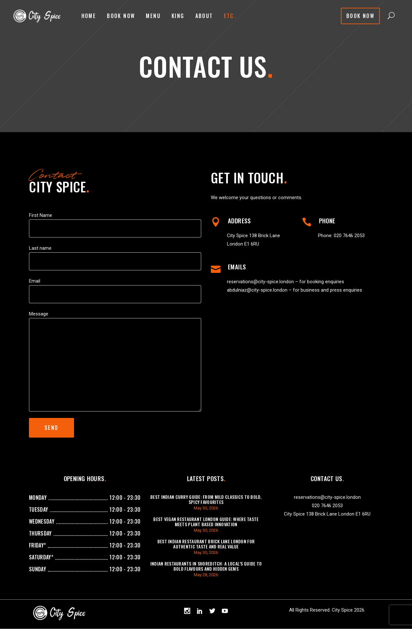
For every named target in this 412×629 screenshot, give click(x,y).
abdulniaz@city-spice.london (257, 290)
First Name (40, 215)
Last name (40, 248)
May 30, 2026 (206, 508)
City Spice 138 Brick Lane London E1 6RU (327, 514)
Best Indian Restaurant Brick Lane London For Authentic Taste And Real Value (206, 544)
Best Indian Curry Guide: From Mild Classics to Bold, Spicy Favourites (206, 499)
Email (34, 281)
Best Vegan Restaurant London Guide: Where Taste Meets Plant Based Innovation (205, 521)
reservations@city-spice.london (260, 282)
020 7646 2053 (349, 235)
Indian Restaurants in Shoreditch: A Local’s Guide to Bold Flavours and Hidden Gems (206, 566)
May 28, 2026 (206, 574)
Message (38, 314)
